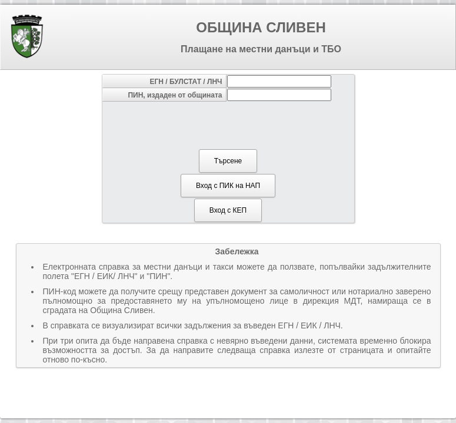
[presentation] (227, 125)
